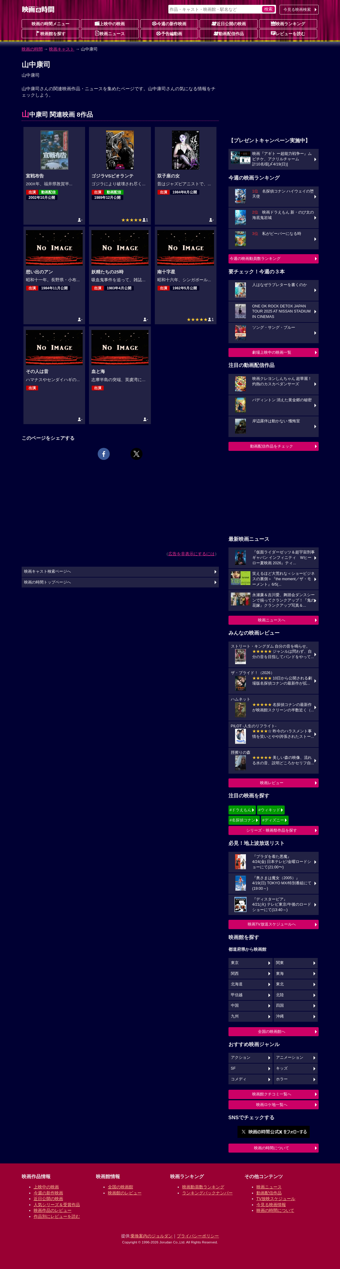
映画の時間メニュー (50, 23)
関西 (235, 974)
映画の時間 (32, 49)
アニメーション (289, 1057)
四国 (280, 1005)
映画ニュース (110, 33)
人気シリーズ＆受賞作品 (57, 1204)
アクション (240, 1057)
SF (233, 1068)
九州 (235, 1016)
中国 (235, 1005)
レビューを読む (288, 33)
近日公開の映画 (229, 23)
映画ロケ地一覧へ (271, 1104)
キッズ (282, 1068)
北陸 (280, 995)
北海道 (237, 984)
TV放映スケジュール (276, 1198)
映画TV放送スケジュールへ (272, 924)
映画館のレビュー (125, 1192)
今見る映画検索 (297, 9)
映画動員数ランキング (203, 1186)
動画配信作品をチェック (271, 446)
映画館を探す (50, 33)
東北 (280, 984)
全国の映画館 (120, 1186)
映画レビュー (271, 783)
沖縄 (280, 1016)
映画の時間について (271, 1148)
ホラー (282, 1079)
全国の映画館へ (271, 1031)
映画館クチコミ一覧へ (271, 1094)
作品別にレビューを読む (57, 1216)
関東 (280, 963)
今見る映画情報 (271, 1204)
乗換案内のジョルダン (151, 1236)
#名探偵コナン (242, 820)
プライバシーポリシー (198, 1236)
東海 (280, 974)
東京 (235, 963)
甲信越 (237, 995)
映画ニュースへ (271, 620)
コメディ (239, 1079)
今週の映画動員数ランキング (255, 258)
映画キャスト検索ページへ (47, 571)
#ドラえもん (240, 810)
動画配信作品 (229, 33)
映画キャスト (61, 49)
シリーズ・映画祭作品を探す (271, 830)
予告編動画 (169, 33)
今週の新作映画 (169, 23)
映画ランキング (288, 23)
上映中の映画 (110, 23)
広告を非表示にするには (191, 553)
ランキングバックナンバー (207, 1192)
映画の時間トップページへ (47, 582)
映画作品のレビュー (53, 1210)
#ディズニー (273, 820)
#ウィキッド (269, 810)
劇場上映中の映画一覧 (271, 352)
